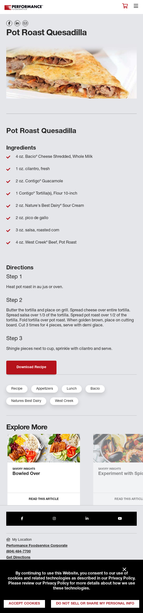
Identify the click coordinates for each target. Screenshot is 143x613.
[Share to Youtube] (120, 519)
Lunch (72, 389)
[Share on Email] (25, 23)
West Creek (64, 401)
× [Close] (124, 570)
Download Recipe (31, 367)
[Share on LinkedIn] (17, 23)
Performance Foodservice (24, 7)
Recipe (16, 389)
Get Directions (18, 557)
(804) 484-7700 (18, 551)
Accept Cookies (24, 603)
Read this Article (44, 499)
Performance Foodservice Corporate (37, 546)
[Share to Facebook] (22, 519)
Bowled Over (26, 474)
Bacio (95, 389)
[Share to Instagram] (54, 519)
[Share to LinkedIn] (87, 519)
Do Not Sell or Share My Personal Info (95, 603)
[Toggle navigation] (136, 7)
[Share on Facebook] (9, 23)
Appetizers (44, 389)
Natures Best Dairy (26, 401)
